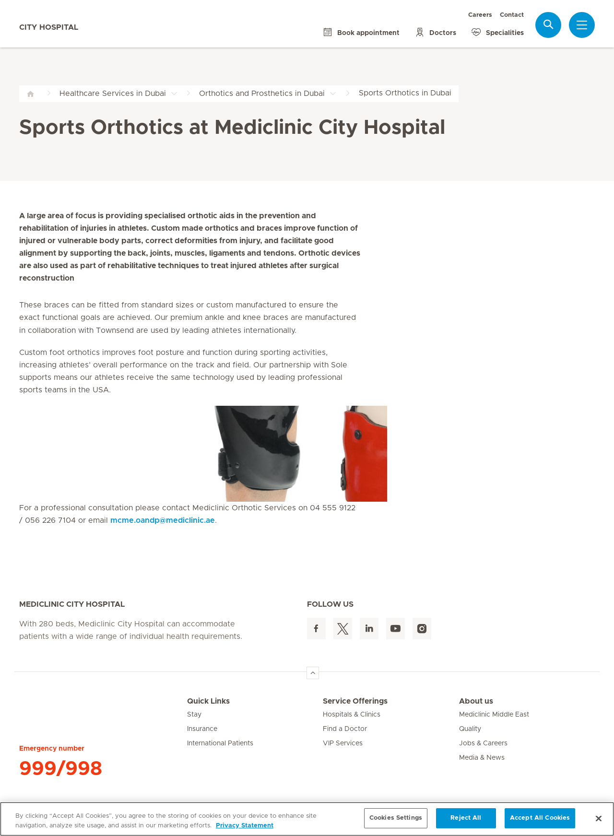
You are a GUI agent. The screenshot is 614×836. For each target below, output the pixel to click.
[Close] (598, 818)
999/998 (60, 768)
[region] (307, 819)
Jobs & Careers (483, 743)
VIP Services (343, 743)
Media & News (482, 757)
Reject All (465, 818)
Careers (480, 15)
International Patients (220, 743)
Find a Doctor (345, 729)
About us (476, 701)
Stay (194, 714)
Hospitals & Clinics (351, 714)
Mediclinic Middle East (494, 714)
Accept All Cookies (540, 818)
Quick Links (208, 701)
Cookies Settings (395, 818)
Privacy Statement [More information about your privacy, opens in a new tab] (244, 826)
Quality (470, 729)
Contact (512, 15)
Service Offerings (355, 701)
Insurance (202, 729)
